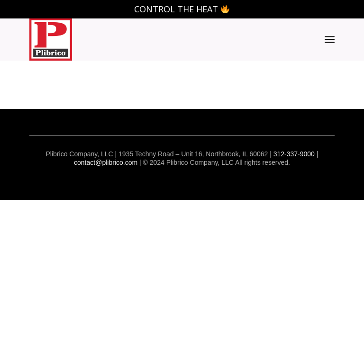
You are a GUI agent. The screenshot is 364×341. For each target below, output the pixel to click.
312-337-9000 (294, 154)
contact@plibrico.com (105, 162)
